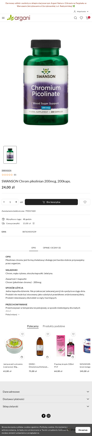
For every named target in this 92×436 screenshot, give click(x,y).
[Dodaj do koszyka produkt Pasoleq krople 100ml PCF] (72, 356)
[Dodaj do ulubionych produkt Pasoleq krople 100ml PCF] (73, 334)
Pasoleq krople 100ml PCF (64, 365)
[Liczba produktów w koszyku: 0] (87, 17)
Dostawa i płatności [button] (46, 399)
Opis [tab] (33, 248)
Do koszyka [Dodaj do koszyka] (51, 202)
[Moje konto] (81, 11)
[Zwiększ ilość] (16, 202)
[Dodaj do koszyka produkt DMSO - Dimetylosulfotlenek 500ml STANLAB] (47, 356)
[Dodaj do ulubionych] (85, 202)
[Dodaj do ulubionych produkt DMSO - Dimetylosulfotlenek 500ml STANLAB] (48, 334)
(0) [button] (15, 175)
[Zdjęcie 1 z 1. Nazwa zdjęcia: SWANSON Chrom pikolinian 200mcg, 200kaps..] (10, 155)
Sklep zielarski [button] (46, 406)
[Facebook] (44, 416)
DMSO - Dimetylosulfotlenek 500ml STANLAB (38, 365)
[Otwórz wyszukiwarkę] (75, 17)
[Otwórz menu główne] (3, 17)
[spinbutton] (10, 202)
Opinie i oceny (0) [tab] (52, 248)
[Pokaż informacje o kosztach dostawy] (33, 223)
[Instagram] (49, 416)
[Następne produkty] (85, 342)
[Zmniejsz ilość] (4, 202)
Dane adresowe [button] (46, 391)
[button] (9, 175)
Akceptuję (82, 430)
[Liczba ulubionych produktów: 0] (81, 17)
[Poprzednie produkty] (6, 342)
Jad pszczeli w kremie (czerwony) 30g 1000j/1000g (12, 365)
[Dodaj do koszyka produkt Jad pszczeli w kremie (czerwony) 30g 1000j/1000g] (21, 356)
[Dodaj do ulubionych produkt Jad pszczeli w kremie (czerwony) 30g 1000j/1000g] (22, 334)
